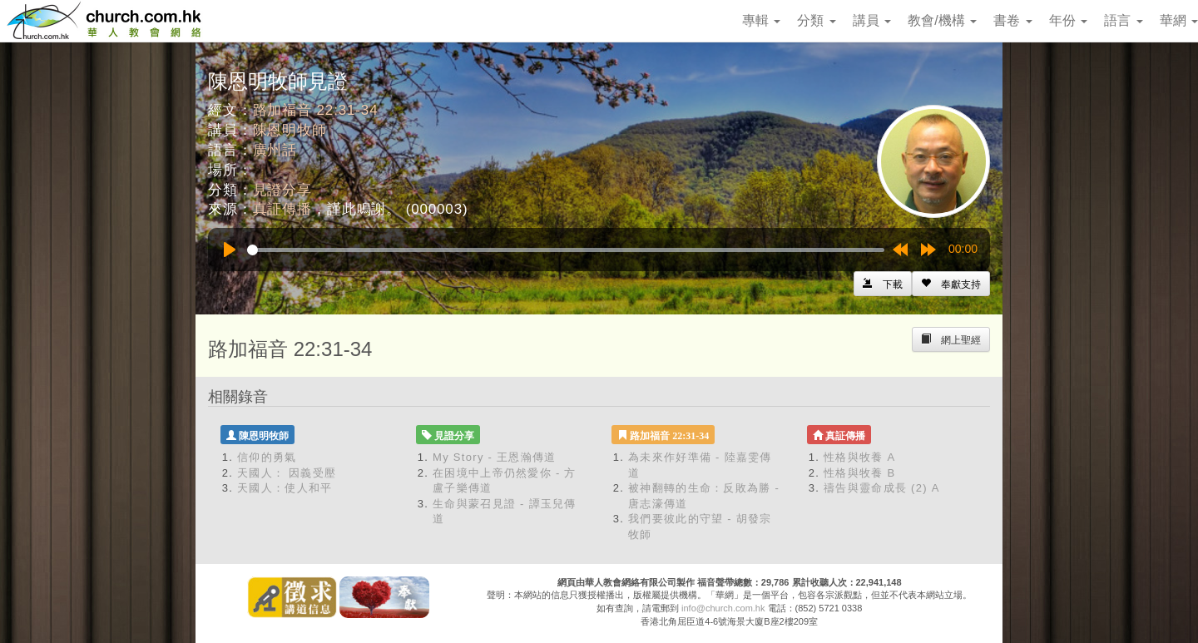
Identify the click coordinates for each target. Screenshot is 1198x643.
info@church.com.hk (723, 608)
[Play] (229, 249)
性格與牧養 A (859, 457)
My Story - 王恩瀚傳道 (495, 457)
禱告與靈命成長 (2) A (882, 488)
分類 (816, 20)
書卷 (1012, 20)
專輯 (761, 20)
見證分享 (282, 190)
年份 (1068, 20)
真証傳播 (282, 209)
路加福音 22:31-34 (316, 110)
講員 (872, 20)
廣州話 (275, 150)
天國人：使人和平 (284, 488)
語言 (1123, 20)
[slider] (565, 250)
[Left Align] (951, 283)
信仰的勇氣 (267, 457)
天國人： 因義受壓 (286, 473)
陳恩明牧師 (290, 130)
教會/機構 (942, 20)
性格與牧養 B (859, 473)
